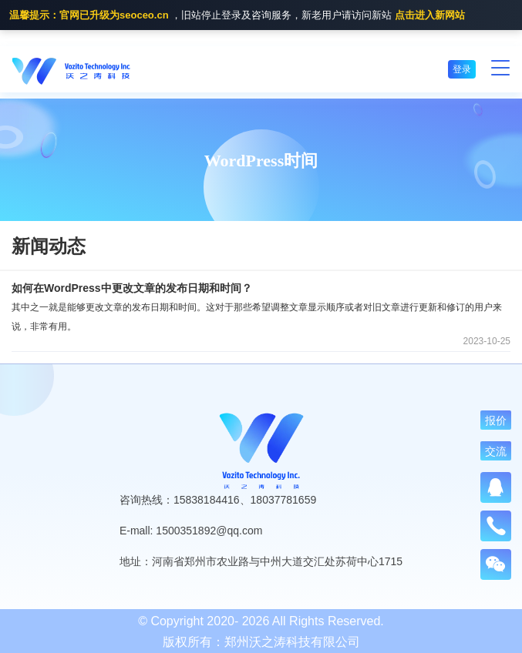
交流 (496, 451)
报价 (496, 420)
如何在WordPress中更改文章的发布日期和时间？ (132, 288)
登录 (462, 69)
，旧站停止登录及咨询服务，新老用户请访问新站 (237, 16)
